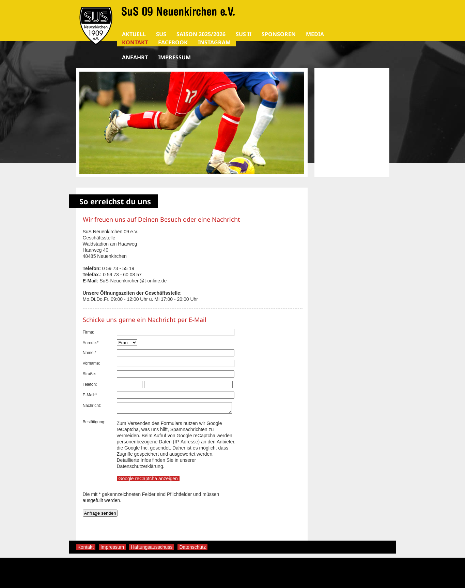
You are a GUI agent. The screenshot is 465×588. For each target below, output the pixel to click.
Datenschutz (192, 549)
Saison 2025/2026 (201, 34)
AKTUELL (134, 34)
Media (315, 34)
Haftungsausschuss (151, 549)
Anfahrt (135, 57)
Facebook (173, 42)
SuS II (243, 34)
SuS (161, 34)
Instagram (214, 42)
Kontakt (135, 42)
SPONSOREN (279, 34)
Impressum (174, 57)
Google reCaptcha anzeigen (148, 480)
